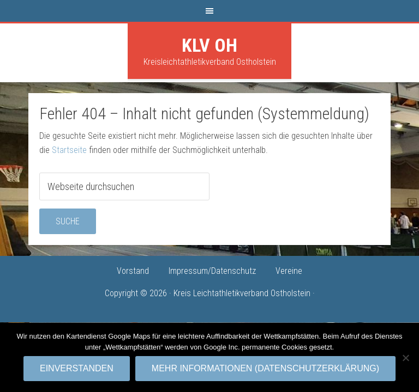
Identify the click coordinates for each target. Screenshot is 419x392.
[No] (405, 357)
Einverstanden (76, 368)
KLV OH (209, 45)
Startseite (69, 150)
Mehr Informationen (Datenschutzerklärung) (265, 368)
